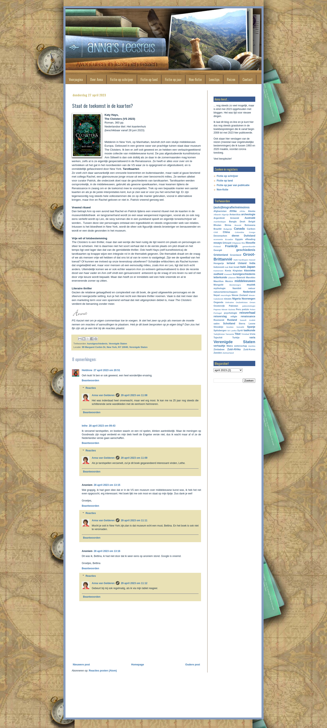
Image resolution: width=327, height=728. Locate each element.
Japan (251, 266)
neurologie (226, 295)
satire (217, 323)
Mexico (229, 281)
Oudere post (192, 664)
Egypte (239, 239)
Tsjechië (218, 337)
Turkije (236, 337)
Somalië (240, 327)
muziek (251, 284)
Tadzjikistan (219, 334)
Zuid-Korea (249, 349)
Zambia (251, 346)
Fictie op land (149, 79)
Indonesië (219, 267)
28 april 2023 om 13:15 (107, 485)
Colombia (239, 232)
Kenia (228, 270)
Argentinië (219, 218)
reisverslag (220, 316)
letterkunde (220, 277)
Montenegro (235, 285)
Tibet (237, 334)
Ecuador (229, 239)
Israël (236, 267)
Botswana (250, 225)
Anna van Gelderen (103, 395)
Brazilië (217, 229)
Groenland (235, 255)
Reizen (231, 79)
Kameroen (218, 271)
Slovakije (218, 327)
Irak (226, 267)
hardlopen (243, 260)
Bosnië (238, 225)
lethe (85, 425)
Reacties (91, 388)
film (243, 243)
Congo (252, 232)
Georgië (218, 250)
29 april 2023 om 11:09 (134, 457)
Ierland (231, 263)
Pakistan (233, 306)
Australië (250, 218)
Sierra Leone (247, 323)
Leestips (214, 79)
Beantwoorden (90, 380)
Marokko (250, 277)
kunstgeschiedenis (97, 343)
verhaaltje (219, 345)
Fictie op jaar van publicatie (233, 185)
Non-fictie (195, 79)
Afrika (232, 211)
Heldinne (87, 370)
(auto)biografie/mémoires (232, 207)
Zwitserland (228, 353)
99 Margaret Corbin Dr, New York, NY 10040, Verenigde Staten (114, 347)
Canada (239, 228)
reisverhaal (247, 312)
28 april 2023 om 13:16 (107, 551)
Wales (229, 346)
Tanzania (230, 334)
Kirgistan (238, 270)
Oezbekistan (242, 302)
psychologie (230, 313)
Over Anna (96, 79)
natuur (251, 288)
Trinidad (245, 334)
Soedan (230, 327)
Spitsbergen (220, 330)
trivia (252, 334)
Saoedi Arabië (247, 320)
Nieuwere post (81, 664)
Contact (248, 79)
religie (233, 316)
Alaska (251, 211)
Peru (238, 309)
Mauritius (219, 281)
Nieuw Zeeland (240, 295)
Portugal (218, 313)
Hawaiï (252, 260)
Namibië (237, 288)
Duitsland (249, 235)
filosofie (250, 242)
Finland (217, 246)
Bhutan (217, 225)
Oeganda (218, 302)
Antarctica (234, 214)
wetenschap (240, 346)
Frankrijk (231, 246)
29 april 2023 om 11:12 (134, 583)
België (252, 221)
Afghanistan (220, 211)
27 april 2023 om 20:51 (107, 370)
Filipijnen (236, 243)
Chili (216, 232)
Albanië (217, 214)
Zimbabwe (219, 349)
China (226, 232)
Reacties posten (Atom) (103, 670)
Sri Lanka (231, 330)
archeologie (248, 214)
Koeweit (228, 274)
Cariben (251, 229)
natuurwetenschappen (226, 292)
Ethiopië (227, 243)
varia (252, 337)
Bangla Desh (237, 221)
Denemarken (220, 235)
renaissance (248, 316)
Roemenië (219, 320)
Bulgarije (228, 229)
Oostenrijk (219, 306)
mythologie (220, 288)
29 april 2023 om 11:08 (134, 395)
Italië (243, 267)
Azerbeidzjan (220, 221)
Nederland (249, 291)
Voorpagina (76, 79)
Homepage (137, 664)
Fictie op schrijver (121, 79)
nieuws (227, 298)
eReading (250, 239)
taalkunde (249, 330)
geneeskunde (249, 246)
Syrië (240, 330)
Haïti (236, 260)
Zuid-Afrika (233, 349)
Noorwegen (248, 298)
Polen (252, 309)
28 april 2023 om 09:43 (102, 425)
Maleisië (240, 277)
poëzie (245, 309)
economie (218, 239)
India (252, 263)
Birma (228, 225)
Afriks (242, 211)
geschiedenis (245, 250)
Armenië (234, 218)
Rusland (232, 320)
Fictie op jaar (173, 79)
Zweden (218, 352)
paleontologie (248, 306)
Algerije (225, 214)
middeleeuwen (245, 281)
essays (218, 242)
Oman (252, 302)
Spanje (251, 326)
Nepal (217, 295)
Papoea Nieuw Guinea (224, 309)
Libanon (232, 277)
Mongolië (218, 284)
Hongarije (219, 263)
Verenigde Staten (118, 343)
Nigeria (236, 298)
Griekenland (221, 254)
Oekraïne (229, 302)
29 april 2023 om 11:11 (134, 520)
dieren (235, 235)
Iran (231, 267)
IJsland (242, 263)
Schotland (229, 323)
